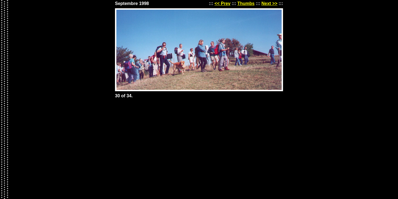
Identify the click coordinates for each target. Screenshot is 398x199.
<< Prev (222, 3)
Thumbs (246, 3)
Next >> (269, 3)
